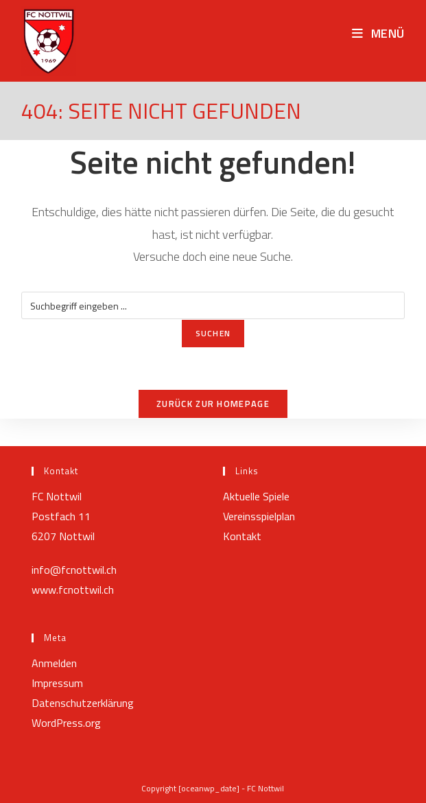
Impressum (57, 683)
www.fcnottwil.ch (73, 589)
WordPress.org (66, 722)
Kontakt (242, 536)
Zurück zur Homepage (213, 403)
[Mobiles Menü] (378, 33)
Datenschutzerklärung (83, 703)
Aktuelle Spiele (256, 496)
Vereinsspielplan (259, 516)
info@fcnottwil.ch (74, 569)
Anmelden (54, 663)
